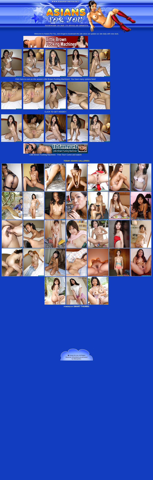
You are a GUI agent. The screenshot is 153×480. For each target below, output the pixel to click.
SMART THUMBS (81, 306)
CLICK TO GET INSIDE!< (55, 112)
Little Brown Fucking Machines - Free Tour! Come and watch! (55, 154)
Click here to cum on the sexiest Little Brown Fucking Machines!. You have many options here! (55, 79)
